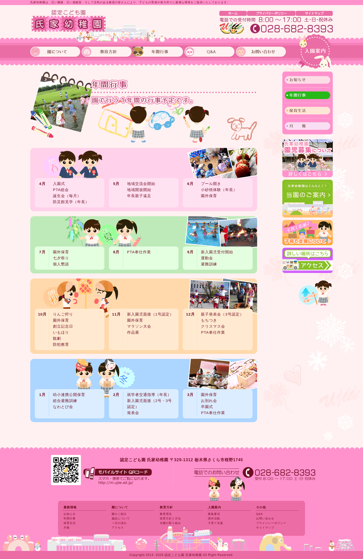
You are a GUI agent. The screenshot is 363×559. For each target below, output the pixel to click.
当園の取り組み (170, 522)
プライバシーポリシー (271, 522)
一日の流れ (119, 522)
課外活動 (214, 518)
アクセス (118, 527)
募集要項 (214, 513)
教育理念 (166, 513)
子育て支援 (215, 522)
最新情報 (70, 507)
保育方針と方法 (170, 518)
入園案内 (315, 51)
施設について (121, 518)
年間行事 (307, 95)
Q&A (259, 513)
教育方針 (166, 507)
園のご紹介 (119, 513)
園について (120, 507)
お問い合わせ (265, 518)
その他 (261, 507)
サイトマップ (265, 527)
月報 (67, 527)
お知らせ (70, 513)
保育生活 (70, 522)
